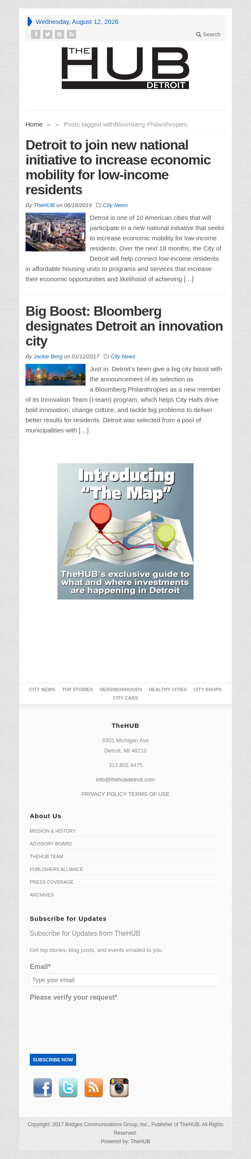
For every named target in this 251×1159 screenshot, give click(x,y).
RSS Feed (93, 1088)
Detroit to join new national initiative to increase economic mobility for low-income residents (118, 167)
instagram (119, 1088)
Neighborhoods (121, 689)
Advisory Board (51, 843)
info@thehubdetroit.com (125, 779)
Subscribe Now (53, 1059)
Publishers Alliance (56, 869)
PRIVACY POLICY (104, 794)
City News (115, 205)
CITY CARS (125, 698)
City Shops (208, 689)
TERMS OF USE (149, 794)
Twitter (68, 1088)
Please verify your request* (73, 997)
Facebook (42, 1088)
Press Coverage (52, 882)
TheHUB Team (46, 856)
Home (34, 124)
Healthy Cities (168, 689)
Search (208, 34)
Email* (40, 966)
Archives (42, 894)
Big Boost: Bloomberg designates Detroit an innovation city (124, 326)
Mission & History (53, 830)
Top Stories (77, 689)
